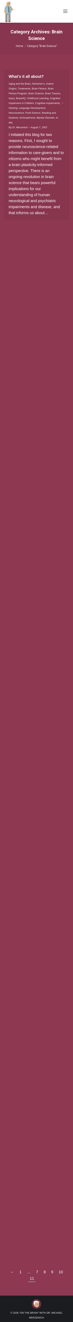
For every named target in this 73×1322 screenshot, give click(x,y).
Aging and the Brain (20, 83)
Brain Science (36, 93)
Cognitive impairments (47, 103)
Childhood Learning (38, 98)
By (18, 127)
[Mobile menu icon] (65, 11)
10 (61, 1272)
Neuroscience (16, 112)
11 (32, 1278)
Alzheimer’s (38, 83)
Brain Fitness (39, 88)
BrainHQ (21, 98)
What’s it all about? (26, 76)
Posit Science (33, 112)
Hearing (13, 107)
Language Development (32, 107)
